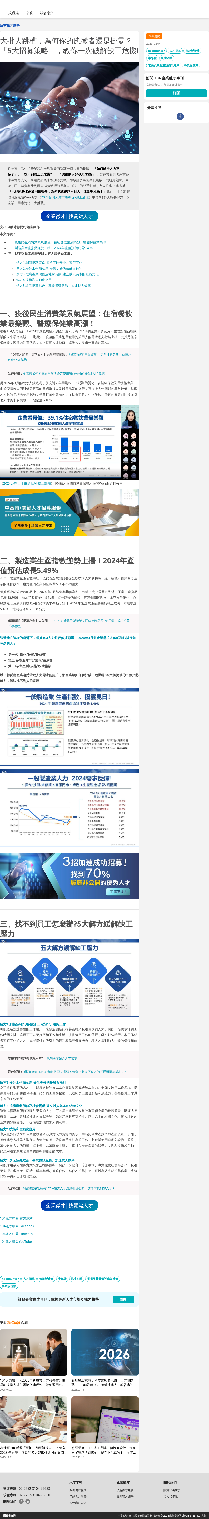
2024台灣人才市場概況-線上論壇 (65, 197)
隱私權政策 (9, 1515)
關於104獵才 (171, 1490)
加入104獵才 (171, 1496)
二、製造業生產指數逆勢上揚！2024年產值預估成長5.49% (50, 248)
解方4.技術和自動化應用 (34, 280)
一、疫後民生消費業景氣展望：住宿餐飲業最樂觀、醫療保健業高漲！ (58, 242)
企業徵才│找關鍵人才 (69, 216)
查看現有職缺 (78, 1490)
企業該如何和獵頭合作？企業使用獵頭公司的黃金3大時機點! (64, 373)
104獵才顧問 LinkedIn (16, 1234)
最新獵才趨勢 (125, 1496)
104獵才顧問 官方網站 (16, 1218)
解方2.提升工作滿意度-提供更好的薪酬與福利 (49, 268)
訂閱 (176, 93)
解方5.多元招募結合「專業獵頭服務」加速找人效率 (53, 285)
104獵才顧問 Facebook (17, 1226)
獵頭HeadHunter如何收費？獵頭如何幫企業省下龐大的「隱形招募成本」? (75, 1072)
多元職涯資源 (78, 1503)
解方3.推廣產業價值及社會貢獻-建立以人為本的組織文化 (57, 274)
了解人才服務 (78, 1496)
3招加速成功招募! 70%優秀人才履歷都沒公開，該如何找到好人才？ (69, 1188)
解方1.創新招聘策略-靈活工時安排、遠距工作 (49, 262)
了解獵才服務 (125, 1490)
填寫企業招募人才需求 (62, 1058)
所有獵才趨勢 (10, 25)
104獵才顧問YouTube (16, 1241)
